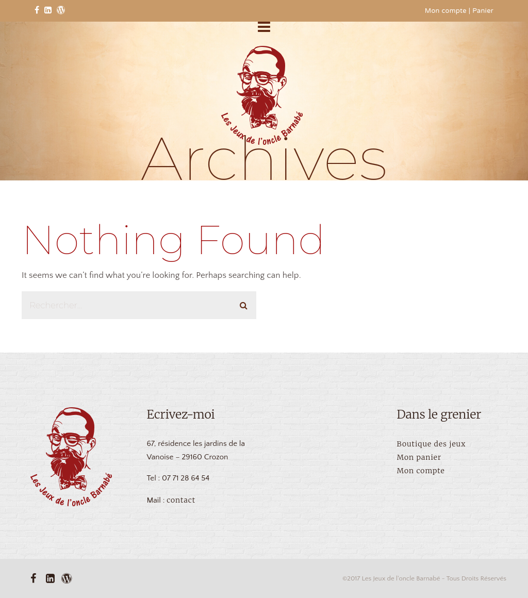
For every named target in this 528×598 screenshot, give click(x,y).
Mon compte (446, 11)
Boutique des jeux (431, 443)
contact (181, 500)
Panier (482, 11)
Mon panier (419, 457)
